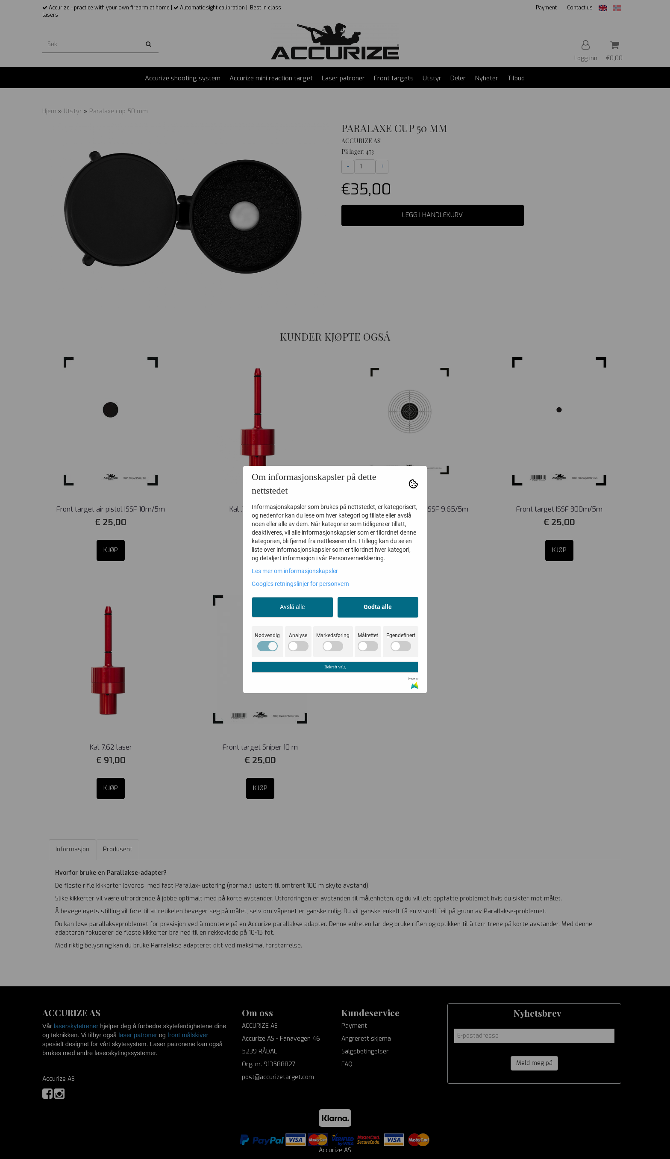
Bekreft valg (335, 667)
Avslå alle (292, 606)
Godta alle (378, 606)
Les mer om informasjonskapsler (295, 571)
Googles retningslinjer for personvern (300, 583)
